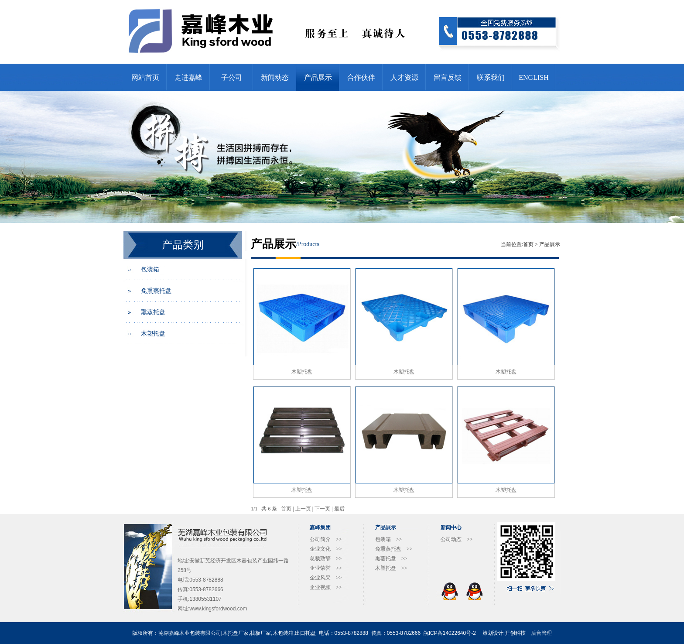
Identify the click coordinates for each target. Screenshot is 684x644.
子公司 (231, 77)
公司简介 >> (326, 539)
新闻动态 (275, 77)
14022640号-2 (459, 633)
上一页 (303, 509)
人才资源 (404, 77)
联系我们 (491, 77)
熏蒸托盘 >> (391, 558)
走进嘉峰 (188, 77)
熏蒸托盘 (153, 312)
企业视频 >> (326, 587)
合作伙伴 (361, 77)
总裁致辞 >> (326, 558)
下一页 (322, 509)
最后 (339, 509)
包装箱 (150, 269)
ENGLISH (533, 77)
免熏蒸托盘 (156, 291)
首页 (528, 244)
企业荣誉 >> (326, 568)
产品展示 (318, 77)
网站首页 (145, 77)
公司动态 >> (457, 539)
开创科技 (515, 633)
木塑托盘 (153, 333)
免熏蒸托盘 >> (394, 549)
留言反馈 (448, 77)
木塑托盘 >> (391, 568)
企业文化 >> (326, 549)
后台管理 (541, 633)
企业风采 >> (326, 578)
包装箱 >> (388, 539)
